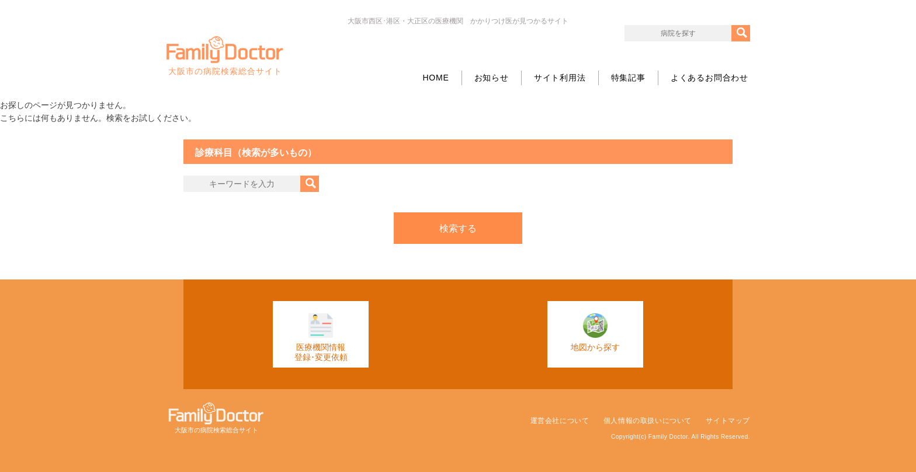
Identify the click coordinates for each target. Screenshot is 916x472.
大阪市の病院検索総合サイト (225, 56)
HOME (435, 77)
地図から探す (595, 332)
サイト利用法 (560, 77)
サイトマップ (728, 421)
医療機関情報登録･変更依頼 (321, 337)
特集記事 (628, 77)
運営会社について (559, 421)
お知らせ (491, 77)
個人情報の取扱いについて (647, 421)
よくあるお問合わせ (709, 77)
